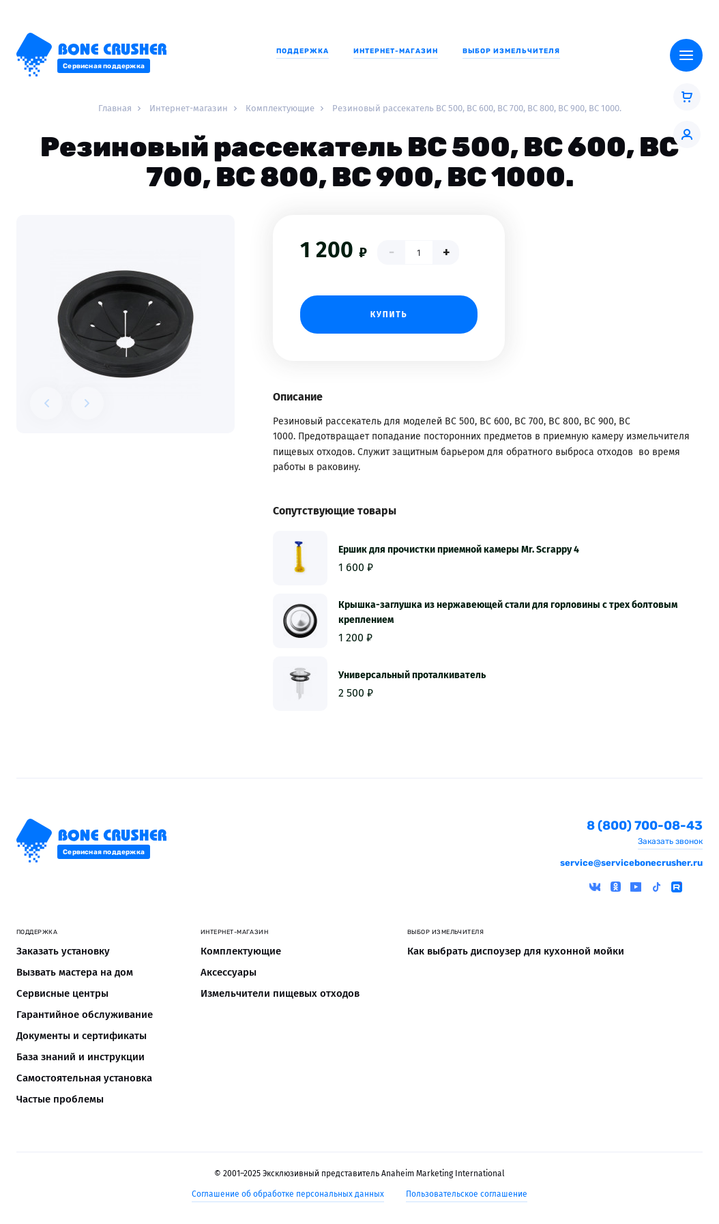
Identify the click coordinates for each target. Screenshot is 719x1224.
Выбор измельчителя (511, 51)
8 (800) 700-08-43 (645, 826)
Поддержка (302, 51)
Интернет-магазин (395, 51)
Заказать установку (63, 951)
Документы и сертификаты (81, 1036)
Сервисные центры (62, 993)
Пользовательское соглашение (466, 1194)
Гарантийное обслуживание (84, 1014)
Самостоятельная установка (84, 1078)
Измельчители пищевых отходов (280, 993)
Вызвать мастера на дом (74, 972)
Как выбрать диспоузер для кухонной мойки (515, 951)
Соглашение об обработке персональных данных (288, 1194)
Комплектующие (241, 951)
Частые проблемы (60, 1099)
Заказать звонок (670, 841)
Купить (389, 314)
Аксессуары (228, 972)
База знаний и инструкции (80, 1057)
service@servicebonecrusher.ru (631, 863)
